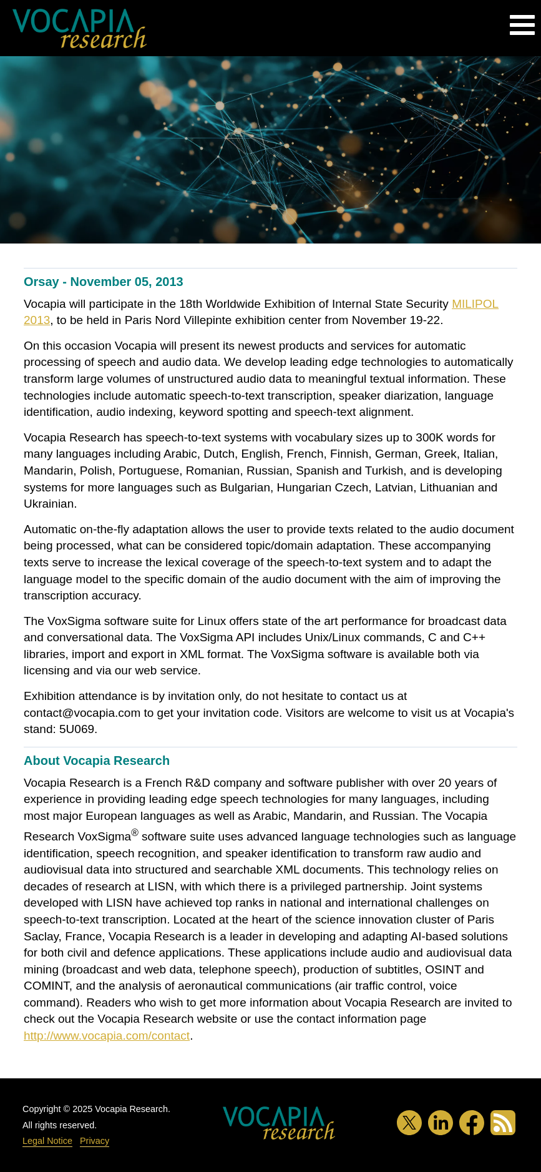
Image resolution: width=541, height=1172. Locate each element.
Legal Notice (47, 1141)
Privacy (94, 1141)
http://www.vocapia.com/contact (107, 1035)
